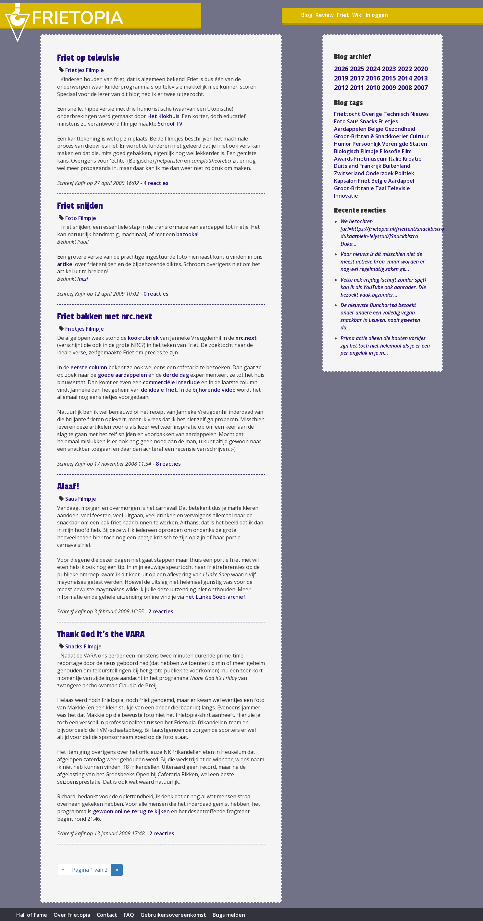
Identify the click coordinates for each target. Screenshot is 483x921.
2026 (342, 68)
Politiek (404, 173)
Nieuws (419, 113)
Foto (71, 218)
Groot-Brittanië (354, 136)
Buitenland (396, 165)
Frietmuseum (371, 158)
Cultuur (419, 136)
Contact (107, 914)
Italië (395, 158)
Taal (380, 188)
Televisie (398, 188)
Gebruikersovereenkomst (173, 914)
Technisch (396, 113)
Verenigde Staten (404, 143)
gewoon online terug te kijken (131, 811)
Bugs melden (229, 914)
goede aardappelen (122, 374)
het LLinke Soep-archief (215, 596)
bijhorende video (214, 389)
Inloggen (377, 14)
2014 (406, 78)
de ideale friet (159, 389)
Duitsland (346, 165)
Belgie (379, 180)
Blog (306, 14)
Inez (82, 278)
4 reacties (155, 183)
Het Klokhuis (163, 116)
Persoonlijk (367, 143)
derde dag (176, 374)
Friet (343, 14)
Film (407, 151)
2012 (342, 87)
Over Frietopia (72, 914)
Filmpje (95, 70)
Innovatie (346, 195)
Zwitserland (349, 173)
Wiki (357, 14)
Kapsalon (345, 180)
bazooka (186, 234)
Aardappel (401, 180)
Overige (372, 113)
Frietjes (75, 70)
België (375, 128)
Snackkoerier (391, 136)
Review (325, 14)
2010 (374, 87)
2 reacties (160, 611)
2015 (390, 78)
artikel (65, 264)
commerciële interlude (171, 382)
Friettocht (347, 113)
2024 (374, 68)
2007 (421, 87)
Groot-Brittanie (354, 188)
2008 (406, 87)
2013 (421, 78)
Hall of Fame (31, 914)
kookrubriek (143, 337)
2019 (342, 78)
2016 (374, 78)
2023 (390, 68)
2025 (358, 68)
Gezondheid (400, 128)
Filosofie (390, 151)
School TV (170, 123)
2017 (358, 78)
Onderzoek (379, 173)
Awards (343, 158)
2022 (406, 68)
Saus (71, 498)
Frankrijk (370, 165)
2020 (421, 68)
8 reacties (168, 463)
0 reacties (155, 293)
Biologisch (346, 151)
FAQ (129, 914)
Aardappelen (350, 128)
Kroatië (412, 158)
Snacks (73, 646)
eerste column (88, 367)
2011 (358, 87)
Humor (342, 143)
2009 (390, 87)
